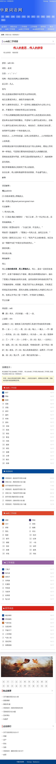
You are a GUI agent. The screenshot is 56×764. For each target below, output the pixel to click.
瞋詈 (4, 755)
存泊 (33, 531)
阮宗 (34, 535)
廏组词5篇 (6, 704)
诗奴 (34, 553)
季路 (6, 396)
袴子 (6, 392)
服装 (7, 16)
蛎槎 (6, 535)
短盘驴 (5, 719)
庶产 (4, 740)
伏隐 (6, 407)
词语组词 (10, 1)
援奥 (34, 550)
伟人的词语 (7, 52)
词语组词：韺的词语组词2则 (13, 708)
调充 (7, 448)
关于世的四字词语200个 (13, 485)
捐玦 (6, 422)
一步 (18, 16)
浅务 (4, 747)
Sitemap (45, 1)
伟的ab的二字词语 (43, 371)
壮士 (3, 20)
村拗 (6, 418)
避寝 (6, 520)
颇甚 (7, 444)
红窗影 (7, 584)
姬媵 (7, 550)
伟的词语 (15, 52)
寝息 (7, 433)
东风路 (7, 580)
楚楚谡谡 (6, 700)
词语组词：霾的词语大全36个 (13, 751)
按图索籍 (8, 645)
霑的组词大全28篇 (9, 711)
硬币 (7, 539)
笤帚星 (7, 595)
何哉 (7, 553)
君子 (33, 16)
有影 (7, 546)
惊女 (4, 743)
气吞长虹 (8, 623)
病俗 (33, 524)
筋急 (7, 430)
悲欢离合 (6, 715)
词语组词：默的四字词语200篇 (15, 478)
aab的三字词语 (23, 29)
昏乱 (6, 531)
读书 (48, 16)
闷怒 (7, 441)
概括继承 (8, 615)
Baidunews (53, 1)
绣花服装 (8, 619)
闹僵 (7, 463)
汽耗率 (7, 592)
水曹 (7, 456)
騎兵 (7, 459)
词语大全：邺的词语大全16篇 (15, 482)
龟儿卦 (7, 599)
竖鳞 (4, 736)
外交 (43, 16)
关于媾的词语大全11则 (11, 697)
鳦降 (34, 539)
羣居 (7, 437)
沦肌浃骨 (8, 626)
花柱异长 (8, 641)
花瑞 (7, 426)
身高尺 (7, 577)
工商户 (7, 569)
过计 (6, 524)
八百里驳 (8, 634)
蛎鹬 (33, 527)
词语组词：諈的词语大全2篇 (15, 500)
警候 (33, 520)
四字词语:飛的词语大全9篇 (14, 497)
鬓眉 (6, 400)
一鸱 (34, 542)
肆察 (6, 527)
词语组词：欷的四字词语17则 (15, 489)
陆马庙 (7, 573)
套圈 (7, 452)
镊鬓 (7, 542)
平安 (24, 16)
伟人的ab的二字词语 (30, 371)
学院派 (7, 588)
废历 (6, 411)
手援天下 (8, 630)
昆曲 (6, 404)
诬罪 (34, 546)
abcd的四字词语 (38, 29)
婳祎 (6, 415)
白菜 (13, 16)
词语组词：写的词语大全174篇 (15, 504)
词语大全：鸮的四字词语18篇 (15, 493)
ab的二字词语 (10, 29)
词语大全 (3, 1)
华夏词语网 (11, 10)
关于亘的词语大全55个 (11, 732)
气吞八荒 (8, 638)
